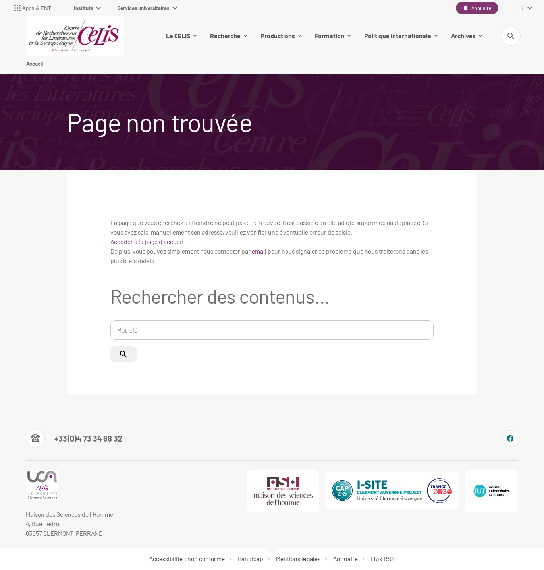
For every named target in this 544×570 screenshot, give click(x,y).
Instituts (87, 8)
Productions (280, 35)
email (259, 251)
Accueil (34, 63)
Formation (333, 35)
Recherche (228, 35)
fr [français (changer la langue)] (520, 8)
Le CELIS (181, 35)
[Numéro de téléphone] (74, 438)
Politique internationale (401, 35)
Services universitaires (147, 8)
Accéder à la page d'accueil (146, 241)
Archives (466, 35)
